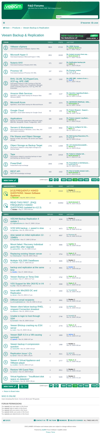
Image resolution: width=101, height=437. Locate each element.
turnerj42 (15, 320)
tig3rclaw (15, 230)
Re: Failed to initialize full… (76, 154)
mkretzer (72, 119)
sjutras (14, 339)
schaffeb (15, 365)
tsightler (71, 244)
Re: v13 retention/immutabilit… (77, 145)
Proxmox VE (16, 71)
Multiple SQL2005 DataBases (24, 260)
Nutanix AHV (16, 63)
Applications (16, 118)
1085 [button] (69, 180)
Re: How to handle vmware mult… (78, 171)
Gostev (71, 190)
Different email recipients (22, 300)
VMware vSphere (18, 46)
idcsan (71, 137)
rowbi (14, 330)
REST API (15, 171)
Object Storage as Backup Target (26, 145)
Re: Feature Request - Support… (78, 110)
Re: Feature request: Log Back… (78, 118)
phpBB (44, 430)
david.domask (73, 56)
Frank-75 (71, 72)
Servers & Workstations (21, 127)
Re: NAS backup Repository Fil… (78, 136)
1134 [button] (94, 180)
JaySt (70, 80)
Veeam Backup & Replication (23, 35)
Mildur (71, 128)
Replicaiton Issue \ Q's (21, 353)
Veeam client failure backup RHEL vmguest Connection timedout (26, 307)
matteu (71, 64)
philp (13, 286)
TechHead (15, 381)
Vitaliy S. (72, 228)
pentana (15, 279)
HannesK (15, 197)
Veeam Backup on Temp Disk (24, 277)
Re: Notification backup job (76, 62)
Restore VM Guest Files (21, 369)
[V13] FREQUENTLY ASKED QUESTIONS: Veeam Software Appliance (25, 193)
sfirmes (71, 146)
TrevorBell (72, 290)
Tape (12, 154)
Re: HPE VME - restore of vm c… (78, 78)
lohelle (14, 272)
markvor (15, 372)
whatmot (15, 311)
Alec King (72, 111)
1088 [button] (86, 180)
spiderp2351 (16, 249)
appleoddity (72, 164)
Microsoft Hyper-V (19, 55)
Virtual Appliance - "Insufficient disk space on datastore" (27, 377)
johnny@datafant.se (18, 302)
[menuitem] (94, 23)
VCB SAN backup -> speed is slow (27, 228)
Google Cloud (17, 110)
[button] (51, 179)
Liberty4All (15, 348)
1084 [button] (63, 180)
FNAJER (15, 262)
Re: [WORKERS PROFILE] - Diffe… (78, 102)
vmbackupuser (17, 256)
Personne (72, 234)
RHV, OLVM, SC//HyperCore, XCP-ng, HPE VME (24, 80)
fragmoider (15, 239)
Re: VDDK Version (73, 46)
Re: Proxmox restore (74, 70)
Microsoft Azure (17, 102)
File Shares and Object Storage (25, 136)
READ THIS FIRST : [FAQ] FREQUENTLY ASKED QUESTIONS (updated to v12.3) (25, 205)
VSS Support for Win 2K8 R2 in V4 (27, 283)
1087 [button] (81, 180)
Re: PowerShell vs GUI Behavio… (78, 163)
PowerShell (15, 163)
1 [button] (57, 180)
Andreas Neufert (74, 48)
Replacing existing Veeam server (26, 254)
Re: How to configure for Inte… (77, 127)
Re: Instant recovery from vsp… (77, 54)
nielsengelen (73, 94)
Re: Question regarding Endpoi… (78, 93)
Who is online (9, 396)
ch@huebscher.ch (18, 223)
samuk (14, 295)
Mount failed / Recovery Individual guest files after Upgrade (26, 245)
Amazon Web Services (21, 93)
